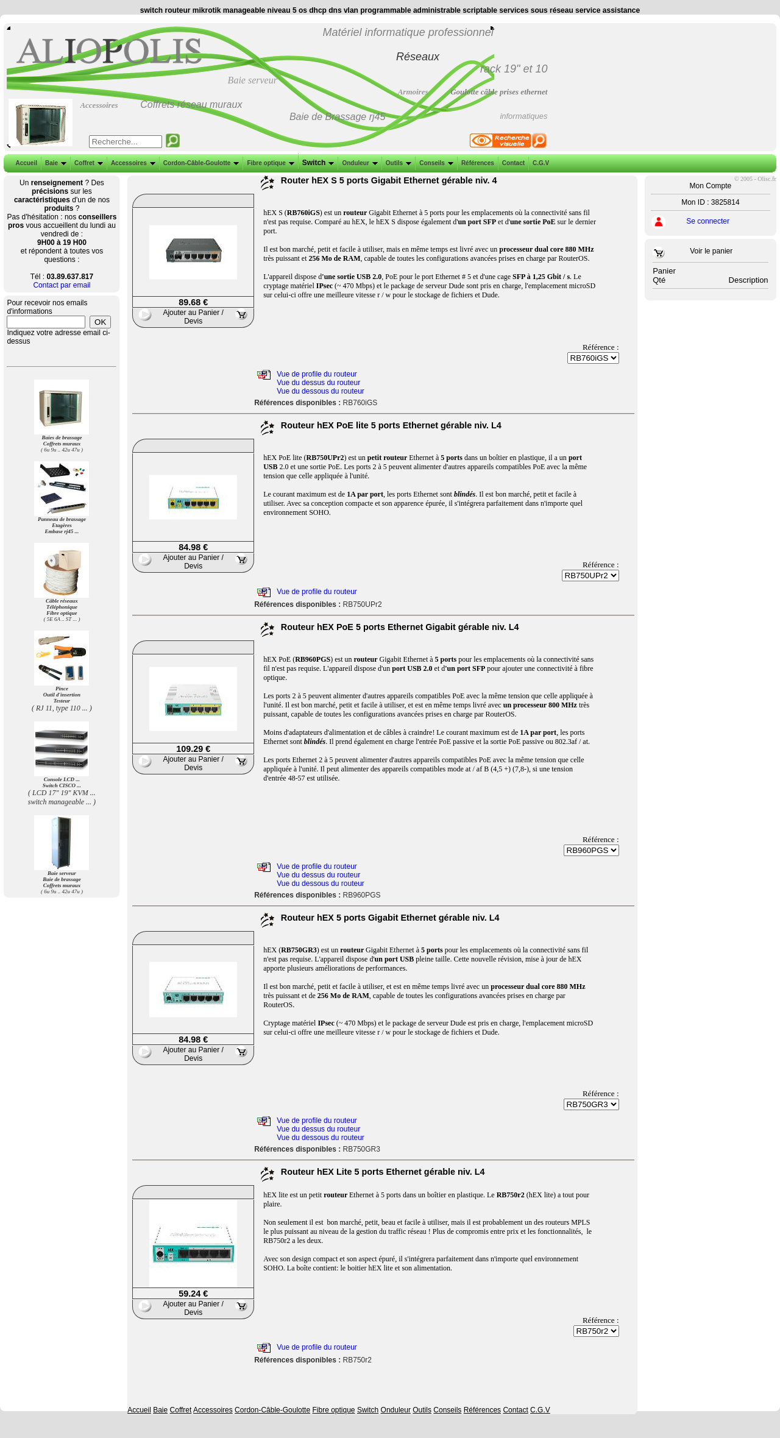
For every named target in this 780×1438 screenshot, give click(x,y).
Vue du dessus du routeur (318, 382)
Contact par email (61, 285)
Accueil (26, 163)
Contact (512, 163)
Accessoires (131, 163)
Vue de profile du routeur (317, 374)
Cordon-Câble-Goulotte (200, 163)
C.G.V (539, 163)
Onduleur (358, 163)
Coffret (87, 163)
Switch (317, 162)
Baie (54, 163)
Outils (397, 163)
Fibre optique (269, 163)
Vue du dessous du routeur (320, 391)
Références (476, 163)
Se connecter (707, 221)
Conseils (435, 163)
